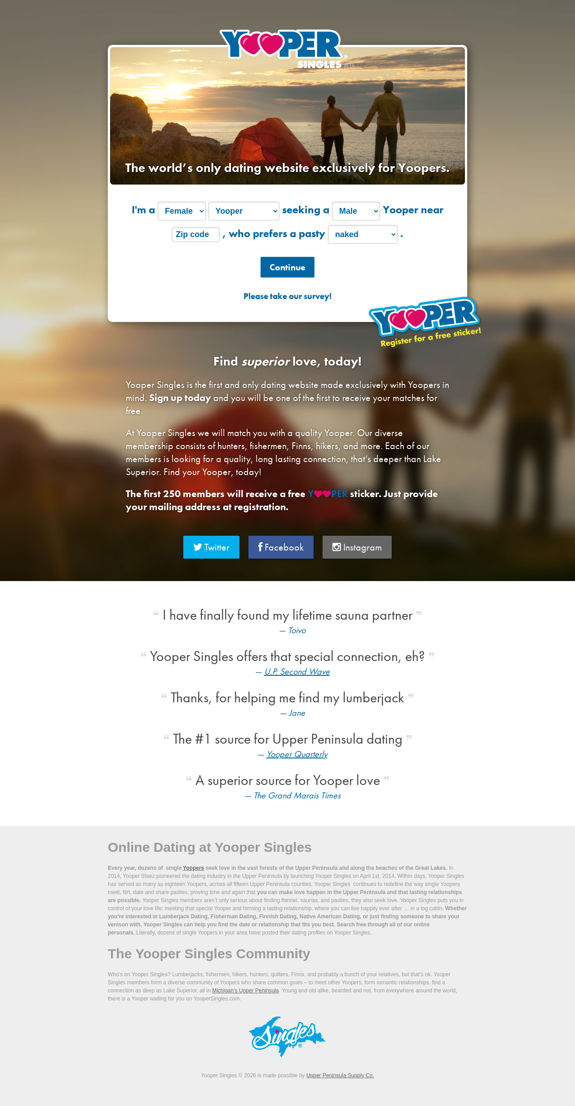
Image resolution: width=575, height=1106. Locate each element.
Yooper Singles (287, 48)
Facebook (281, 547)
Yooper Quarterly (296, 754)
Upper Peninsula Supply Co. (340, 1075)
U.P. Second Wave (297, 671)
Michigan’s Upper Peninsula (245, 990)
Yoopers (193, 868)
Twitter (211, 547)
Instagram (357, 547)
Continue (287, 267)
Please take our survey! (287, 296)
